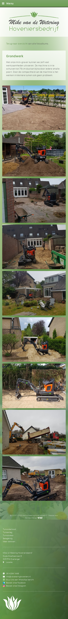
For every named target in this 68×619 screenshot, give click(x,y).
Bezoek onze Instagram (16, 585)
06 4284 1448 (12, 573)
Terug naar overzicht (16, 43)
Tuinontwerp (8, 535)
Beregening (7, 538)
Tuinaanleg (7, 532)
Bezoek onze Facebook (16, 582)
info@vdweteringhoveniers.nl (18, 576)
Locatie (9, 562)
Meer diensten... (10, 541)
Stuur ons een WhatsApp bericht (20, 579)
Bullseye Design (31, 518)
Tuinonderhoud (9, 529)
